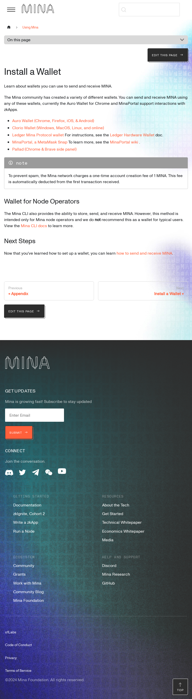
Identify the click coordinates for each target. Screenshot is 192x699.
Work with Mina (27, 583)
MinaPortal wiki (124, 142)
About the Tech (115, 505)
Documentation (27, 505)
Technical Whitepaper (122, 522)
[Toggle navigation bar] (11, 10)
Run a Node (24, 531)
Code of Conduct (18, 644)
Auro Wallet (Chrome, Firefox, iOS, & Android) (53, 120)
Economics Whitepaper (123, 531)
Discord (109, 565)
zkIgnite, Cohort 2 (29, 513)
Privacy (11, 657)
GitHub (108, 583)
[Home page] (9, 27)
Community (23, 565)
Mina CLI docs (34, 225)
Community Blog (28, 591)
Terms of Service (18, 670)
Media (108, 540)
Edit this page (168, 55)
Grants (19, 574)
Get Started (112, 513)
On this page (18, 39)
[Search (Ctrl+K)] (149, 9)
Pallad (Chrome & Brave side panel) (44, 149)
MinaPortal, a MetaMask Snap (39, 142)
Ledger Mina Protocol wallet (38, 135)
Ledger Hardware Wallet (132, 135)
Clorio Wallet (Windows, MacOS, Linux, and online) (58, 127)
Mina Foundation (28, 600)
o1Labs (10, 632)
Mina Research (116, 574)
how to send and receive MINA (144, 253)
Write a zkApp (25, 522)
